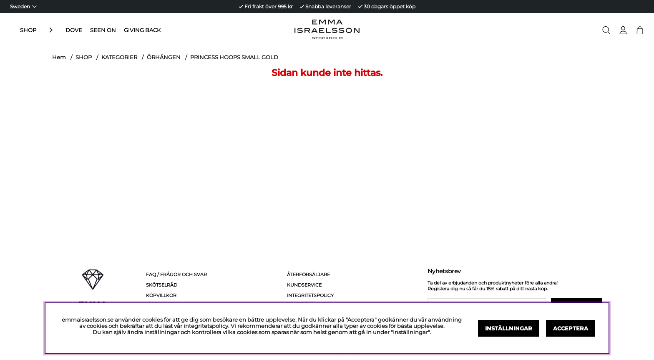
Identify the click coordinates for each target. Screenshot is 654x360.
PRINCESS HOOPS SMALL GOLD (234, 57)
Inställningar (508, 328)
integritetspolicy (206, 326)
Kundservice (304, 285)
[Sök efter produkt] (606, 30)
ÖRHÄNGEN (164, 57)
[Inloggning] (623, 30)
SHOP (28, 30)
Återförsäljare (308, 274)
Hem (59, 57)
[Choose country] (23, 6)
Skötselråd (161, 285)
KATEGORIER (119, 57)
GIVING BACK (122, 30)
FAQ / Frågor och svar (176, 274)
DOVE (53, 30)
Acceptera (570, 328)
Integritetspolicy (310, 295)
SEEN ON (83, 30)
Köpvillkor (161, 295)
